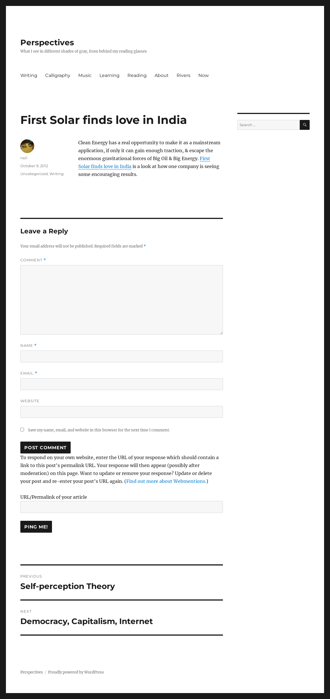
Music (85, 75)
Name (28, 345)
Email (28, 373)
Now (203, 75)
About (162, 75)
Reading (137, 75)
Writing (28, 75)
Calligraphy (57, 75)
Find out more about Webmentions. (166, 481)
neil (23, 158)
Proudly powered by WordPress (76, 672)
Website (30, 401)
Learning (109, 75)
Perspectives (47, 42)
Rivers (183, 75)
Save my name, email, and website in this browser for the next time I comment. (99, 430)
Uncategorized (34, 173)
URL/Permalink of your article (53, 497)
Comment (33, 260)
